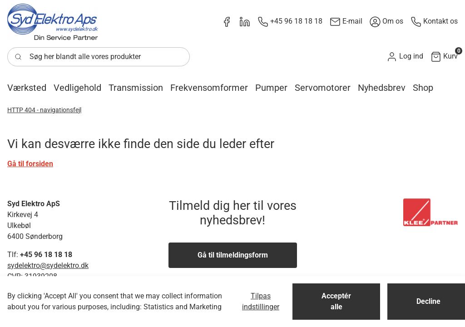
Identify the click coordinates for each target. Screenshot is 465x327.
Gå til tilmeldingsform (233, 255)
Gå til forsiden (30, 163)
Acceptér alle (336, 301)
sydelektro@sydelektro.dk (48, 265)
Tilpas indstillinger (260, 301)
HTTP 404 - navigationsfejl (44, 110)
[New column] (52, 22)
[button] (405, 56)
